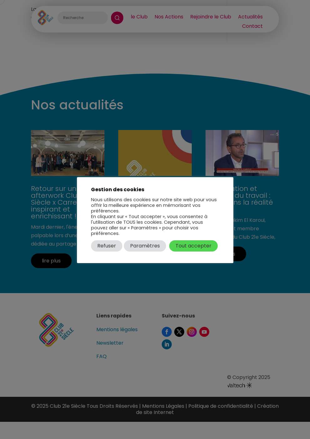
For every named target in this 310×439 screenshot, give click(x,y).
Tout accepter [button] (193, 245)
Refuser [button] (106, 245)
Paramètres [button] (145, 245)
